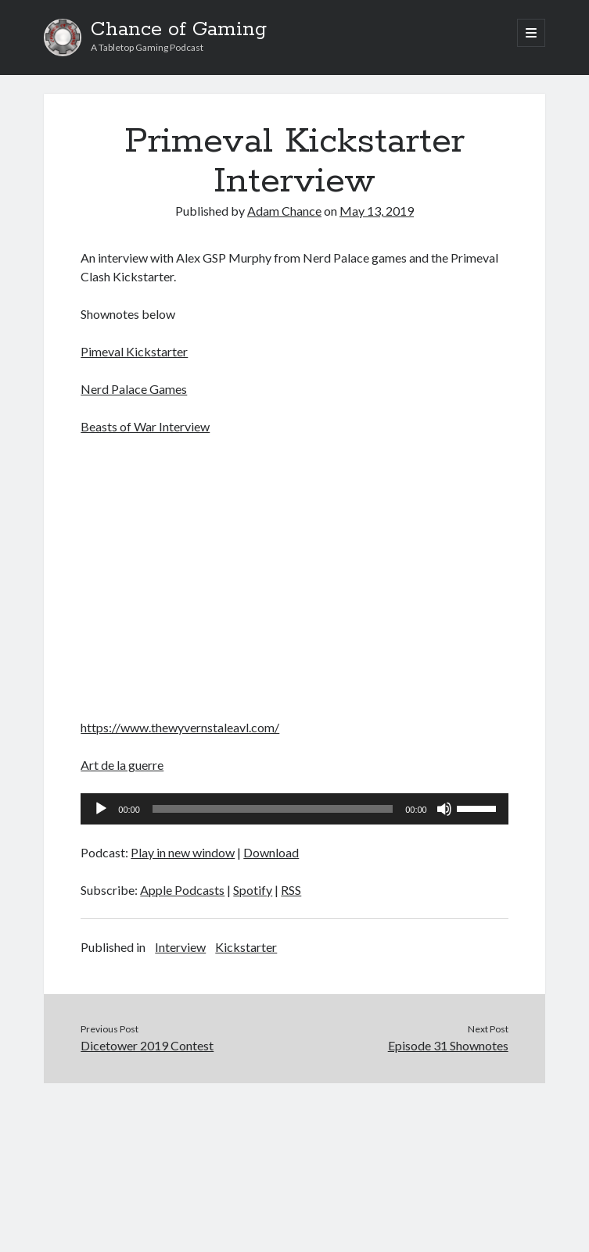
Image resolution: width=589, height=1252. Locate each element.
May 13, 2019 (376, 210)
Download (271, 852)
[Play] (101, 809)
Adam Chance (284, 210)
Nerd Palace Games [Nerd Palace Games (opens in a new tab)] (134, 388)
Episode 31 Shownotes (448, 1045)
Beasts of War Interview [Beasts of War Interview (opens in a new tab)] (145, 426)
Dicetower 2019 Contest (147, 1045)
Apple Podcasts (182, 889)
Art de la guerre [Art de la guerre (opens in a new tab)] (122, 764)
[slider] (273, 809)
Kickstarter (246, 946)
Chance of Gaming (179, 29)
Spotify (252, 889)
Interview (180, 946)
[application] (294, 809)
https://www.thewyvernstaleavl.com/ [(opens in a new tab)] (180, 727)
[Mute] (444, 809)
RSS (291, 889)
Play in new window (183, 852)
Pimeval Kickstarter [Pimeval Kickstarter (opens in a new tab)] (134, 351)
